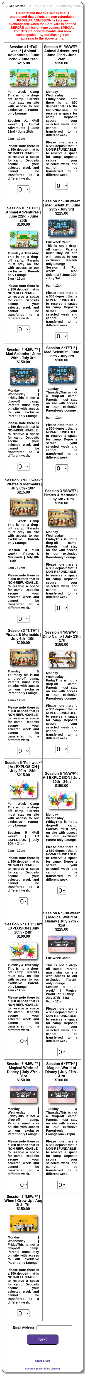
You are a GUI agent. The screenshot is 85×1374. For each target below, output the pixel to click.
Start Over (42, 1361)
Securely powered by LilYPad (42, 1368)
